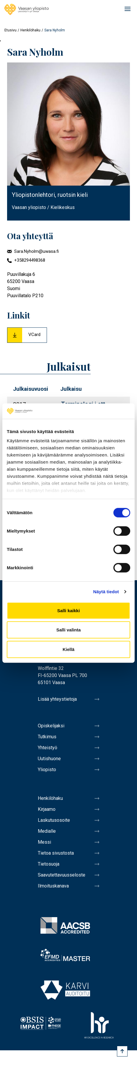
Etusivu (10, 30)
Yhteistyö (47, 747)
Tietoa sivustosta (56, 853)
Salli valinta (68, 629)
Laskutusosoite (54, 820)
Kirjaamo (47, 809)
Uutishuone (49, 758)
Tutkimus (47, 736)
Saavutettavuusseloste (61, 875)
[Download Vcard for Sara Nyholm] (27, 335)
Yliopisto (47, 769)
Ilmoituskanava (53, 886)
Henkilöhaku (30, 30)
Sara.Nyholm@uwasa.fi (36, 251)
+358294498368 (29, 260)
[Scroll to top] (122, 1051)
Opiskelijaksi (51, 726)
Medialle (47, 831)
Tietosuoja (48, 864)
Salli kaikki (68, 610)
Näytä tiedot (106, 591)
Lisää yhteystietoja (57, 699)
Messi (44, 842)
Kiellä (68, 649)
